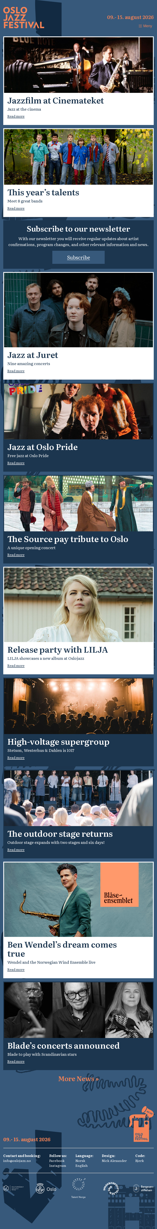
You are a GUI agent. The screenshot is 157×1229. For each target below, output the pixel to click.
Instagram (57, 1165)
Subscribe (78, 257)
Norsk (80, 1160)
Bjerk (139, 1160)
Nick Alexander (114, 1160)
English (81, 1165)
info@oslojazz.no (17, 1160)
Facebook (57, 1160)
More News (78, 1078)
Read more (16, 116)
